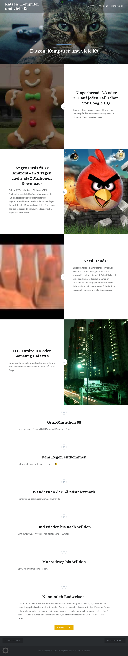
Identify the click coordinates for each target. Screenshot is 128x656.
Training (103, 6)
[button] (5, 650)
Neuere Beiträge (115, 641)
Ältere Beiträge (12, 641)
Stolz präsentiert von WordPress (50, 651)
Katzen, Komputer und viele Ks (22, 6)
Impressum (117, 6)
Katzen (92, 6)
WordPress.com (84, 651)
